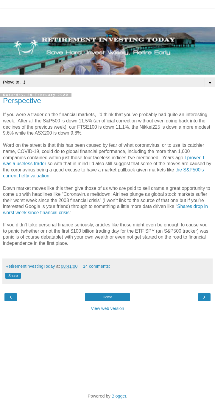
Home (107, 297)
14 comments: (96, 266)
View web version (107, 308)
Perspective (22, 101)
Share (13, 276)
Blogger (119, 396)
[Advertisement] (107, 16)
